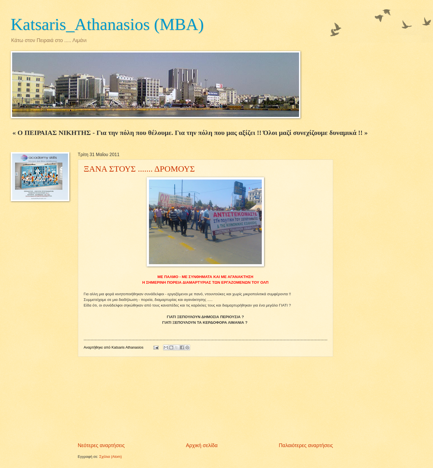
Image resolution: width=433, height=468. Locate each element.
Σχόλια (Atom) (110, 456)
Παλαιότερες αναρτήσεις (306, 445)
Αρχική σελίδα (201, 445)
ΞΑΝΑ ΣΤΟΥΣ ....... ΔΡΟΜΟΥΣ (139, 168)
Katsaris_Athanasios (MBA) (107, 24)
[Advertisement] (205, 399)
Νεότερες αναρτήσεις (101, 445)
